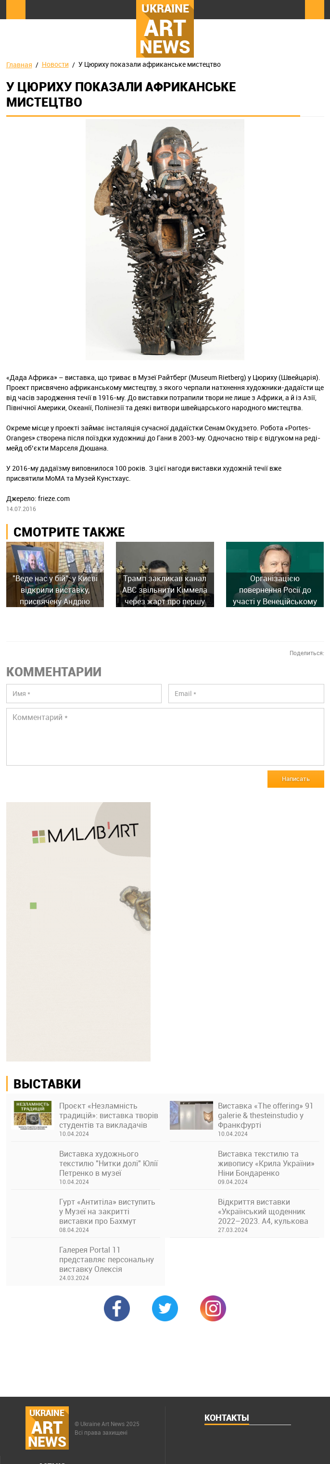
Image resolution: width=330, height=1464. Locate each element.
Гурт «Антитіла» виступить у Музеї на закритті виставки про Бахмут (107, 1211)
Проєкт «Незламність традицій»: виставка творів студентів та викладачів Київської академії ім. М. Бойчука (108, 1115)
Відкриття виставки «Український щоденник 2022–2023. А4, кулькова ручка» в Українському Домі (263, 1211)
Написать (296, 778)
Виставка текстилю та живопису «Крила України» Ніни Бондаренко (266, 1163)
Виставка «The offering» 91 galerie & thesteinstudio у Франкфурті (266, 1115)
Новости (55, 64)
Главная (19, 64)
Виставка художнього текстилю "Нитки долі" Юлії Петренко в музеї (108, 1163)
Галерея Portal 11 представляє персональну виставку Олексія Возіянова (106, 1259)
